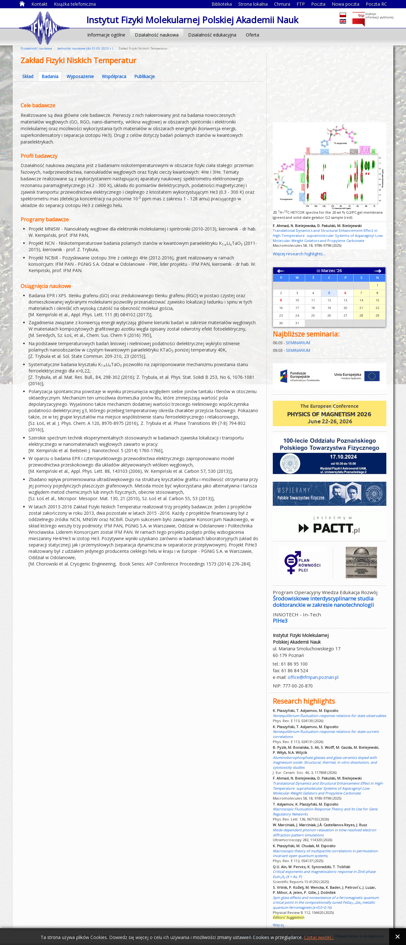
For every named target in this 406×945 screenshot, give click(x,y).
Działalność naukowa (157, 35)
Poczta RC (376, 4)
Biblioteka (222, 4)
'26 (339, 270)
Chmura (282, 4)
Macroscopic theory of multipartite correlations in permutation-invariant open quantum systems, (326, 853)
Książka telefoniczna (75, 4)
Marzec (328, 270)
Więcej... (280, 924)
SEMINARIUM (298, 342)
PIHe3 (280, 620)
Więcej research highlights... (299, 254)
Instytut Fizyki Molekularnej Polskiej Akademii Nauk (44, 27)
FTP (301, 4)
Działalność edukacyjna (212, 35)
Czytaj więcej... (319, 937)
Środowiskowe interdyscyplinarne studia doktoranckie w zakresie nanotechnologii (323, 601)
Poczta (318, 4)
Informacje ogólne (106, 35)
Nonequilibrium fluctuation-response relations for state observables (329, 715)
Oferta (252, 35)
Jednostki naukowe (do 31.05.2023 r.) (85, 48)
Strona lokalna (253, 4)
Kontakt (39, 4)
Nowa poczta (345, 4)
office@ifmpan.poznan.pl (313, 677)
